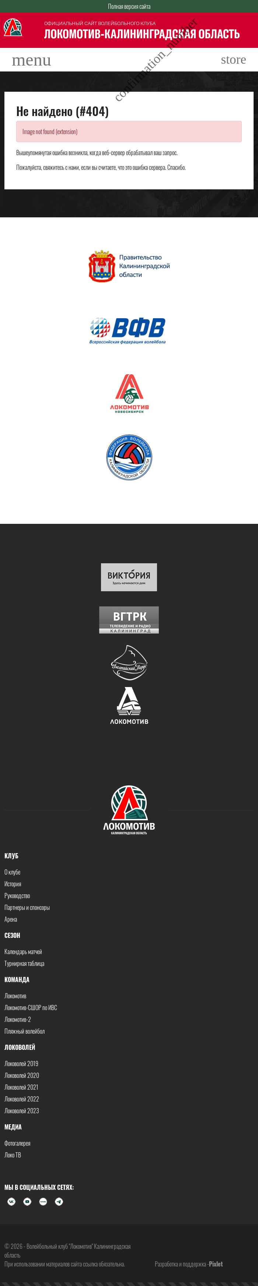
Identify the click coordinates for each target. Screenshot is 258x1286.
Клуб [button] (11, 855)
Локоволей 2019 (21, 1063)
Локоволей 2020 (21, 1075)
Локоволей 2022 (21, 1098)
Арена (10, 919)
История (12, 883)
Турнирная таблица (24, 963)
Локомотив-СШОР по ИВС (30, 1007)
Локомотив (15, 995)
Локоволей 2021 (21, 1087)
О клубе (12, 872)
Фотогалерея (17, 1143)
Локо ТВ (12, 1154)
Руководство (17, 895)
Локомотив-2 (17, 1019)
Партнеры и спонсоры (27, 907)
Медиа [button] (13, 1126)
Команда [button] (16, 979)
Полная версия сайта (129, 6)
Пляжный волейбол (24, 1031)
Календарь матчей (23, 951)
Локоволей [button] (19, 1047)
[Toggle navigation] (31, 60)
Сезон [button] (12, 935)
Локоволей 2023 (21, 1110)
